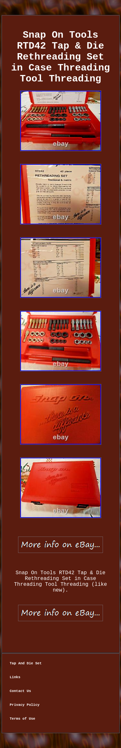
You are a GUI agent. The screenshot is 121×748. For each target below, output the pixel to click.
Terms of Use (22, 719)
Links (15, 677)
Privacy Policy (24, 705)
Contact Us (20, 691)
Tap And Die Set (26, 663)
